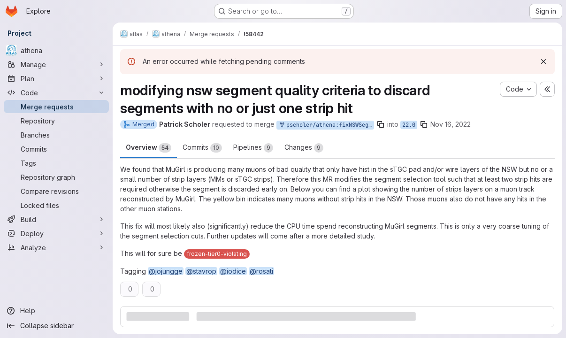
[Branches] (56, 134)
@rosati (261, 271)
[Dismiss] (543, 61)
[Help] (56, 310)
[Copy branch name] (380, 124)
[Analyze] (56, 247)
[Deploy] (56, 233)
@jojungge (166, 271)
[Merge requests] (56, 106)
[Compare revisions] (56, 191)
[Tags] (56, 162)
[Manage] (56, 64)
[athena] (56, 50)
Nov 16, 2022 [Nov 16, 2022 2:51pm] (450, 124)
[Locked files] (56, 205)
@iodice (233, 271)
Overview (148, 148)
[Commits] (56, 148)
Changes (303, 148)
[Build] (56, 219)
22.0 (408, 125)
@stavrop (201, 271)
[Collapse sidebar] (56, 325)
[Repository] (56, 120)
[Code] (56, 92)
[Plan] (56, 78)
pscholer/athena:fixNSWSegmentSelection (326, 125)
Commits (202, 148)
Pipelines (253, 148)
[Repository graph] (56, 177)
